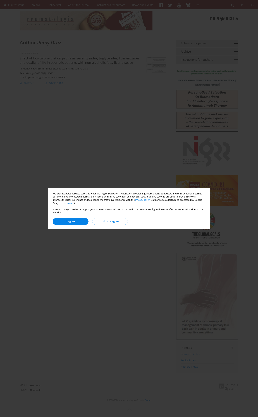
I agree (70, 221)
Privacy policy (142, 199)
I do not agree (110, 221)
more (71, 203)
